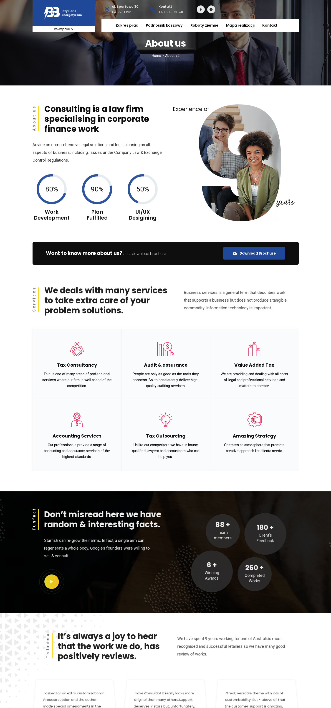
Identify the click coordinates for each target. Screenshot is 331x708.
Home (156, 55)
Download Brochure (254, 253)
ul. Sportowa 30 (125, 6)
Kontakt (165, 6)
